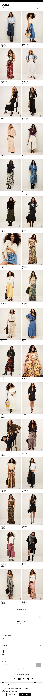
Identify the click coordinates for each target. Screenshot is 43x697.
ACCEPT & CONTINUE (25, 694)
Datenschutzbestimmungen (13, 668)
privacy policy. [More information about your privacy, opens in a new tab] (14, 691)
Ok (38, 664)
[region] (21, 690)
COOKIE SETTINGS (12, 694)
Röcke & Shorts (4, 614)
